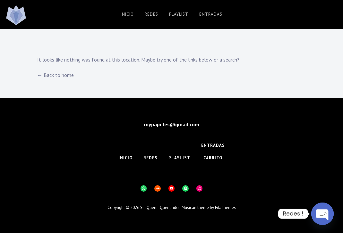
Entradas (210, 14)
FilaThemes (225, 207)
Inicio (127, 14)
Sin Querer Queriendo (159, 207)
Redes (151, 14)
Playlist (178, 14)
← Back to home (55, 75)
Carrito (212, 158)
